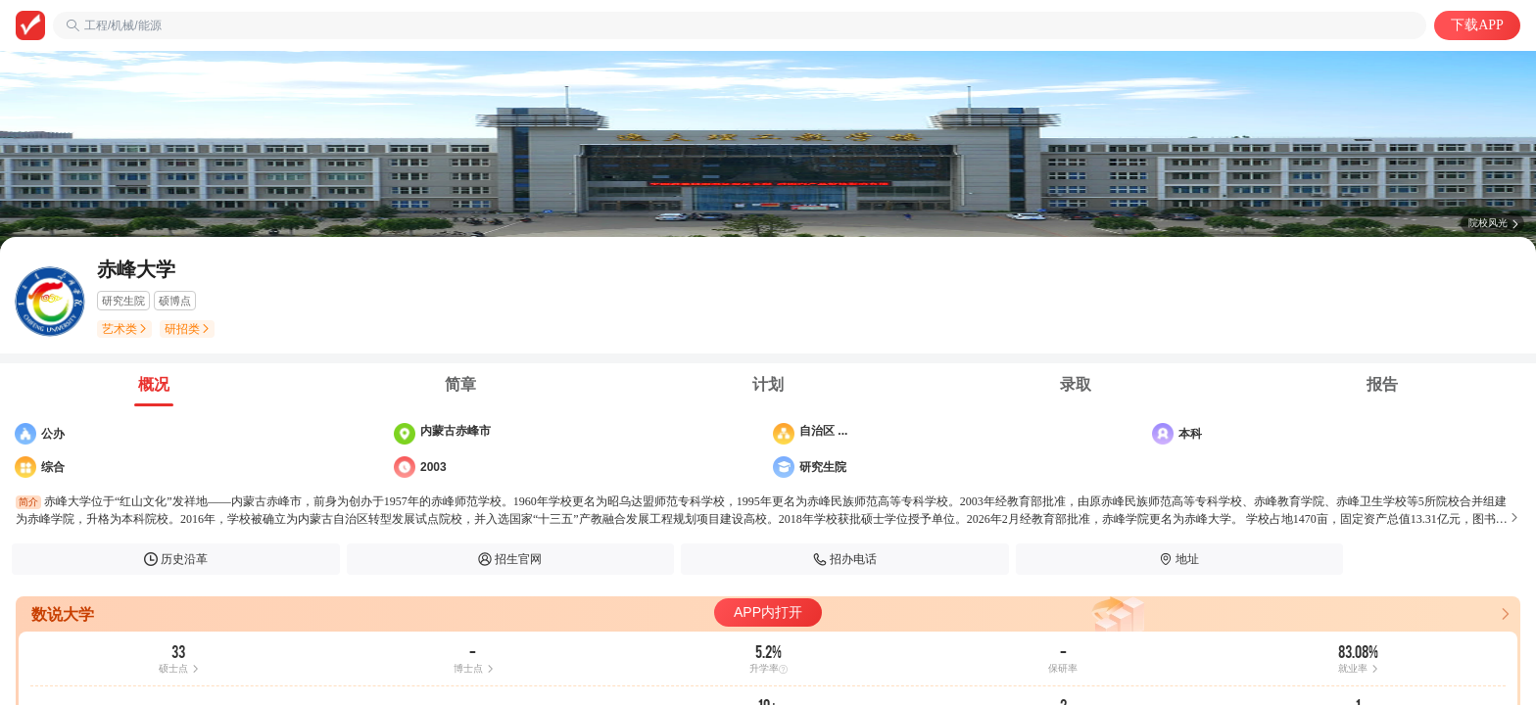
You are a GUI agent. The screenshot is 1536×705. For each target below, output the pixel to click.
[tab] (154, 384)
